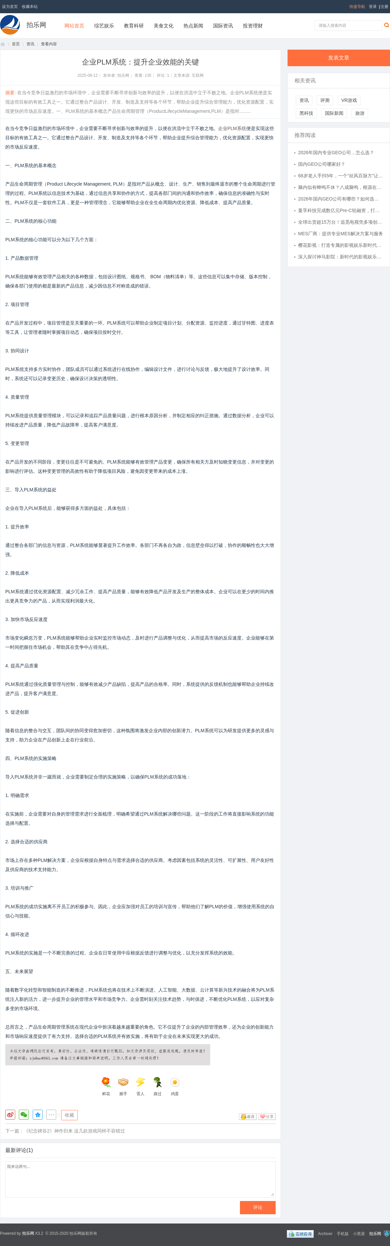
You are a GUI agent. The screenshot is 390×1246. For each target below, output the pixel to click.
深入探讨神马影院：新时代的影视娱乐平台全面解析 (340, 256)
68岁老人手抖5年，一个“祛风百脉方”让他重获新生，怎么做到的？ (340, 175)
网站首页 (74, 25)
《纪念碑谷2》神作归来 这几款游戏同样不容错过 (74, 1131)
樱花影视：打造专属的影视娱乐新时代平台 (340, 245)
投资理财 (253, 25)
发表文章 (338, 58)
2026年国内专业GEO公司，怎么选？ (336, 152)
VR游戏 (349, 100)
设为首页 (10, 6)
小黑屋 (359, 1233)
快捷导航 (357, 6)
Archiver (325, 1233)
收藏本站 (30, 6)
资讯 (30, 44)
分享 (270, 1116)
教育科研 (134, 25)
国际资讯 (223, 25)
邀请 (250, 1116)
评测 (325, 100)
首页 (2, 44)
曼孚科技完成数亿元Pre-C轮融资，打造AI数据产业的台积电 (340, 210)
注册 (384, 6)
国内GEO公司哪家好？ (321, 164)
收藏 (69, 1115)
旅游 (360, 113)
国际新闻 (334, 113)
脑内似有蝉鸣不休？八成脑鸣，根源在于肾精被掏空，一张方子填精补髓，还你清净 (340, 187)
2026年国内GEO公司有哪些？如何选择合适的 (340, 198)
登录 (373, 6)
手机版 (343, 1233)
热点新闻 (193, 25)
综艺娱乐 (104, 25)
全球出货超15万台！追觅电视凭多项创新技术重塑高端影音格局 (340, 222)
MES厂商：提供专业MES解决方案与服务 (340, 233)
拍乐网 (36, 24)
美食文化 (164, 25)
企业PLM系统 (232, 128)
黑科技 (306, 113)
